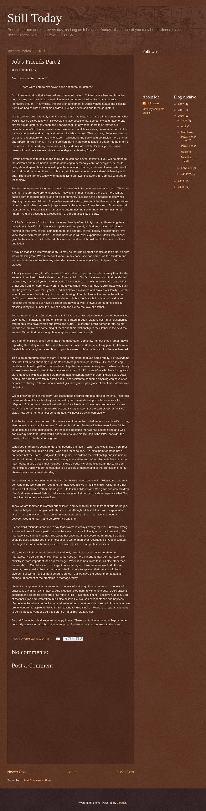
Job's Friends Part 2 (188, 138)
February (186, 168)
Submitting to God (188, 159)
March (185, 132)
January (186, 173)
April (184, 126)
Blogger (121, 802)
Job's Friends (188, 145)
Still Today (34, 18)
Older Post (125, 772)
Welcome (185, 151)
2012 (181, 104)
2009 (181, 181)
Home (72, 772)
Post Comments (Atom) (38, 780)
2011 (181, 110)
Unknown (153, 103)
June (184, 120)
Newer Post (17, 772)
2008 (181, 187)
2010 (181, 115)
